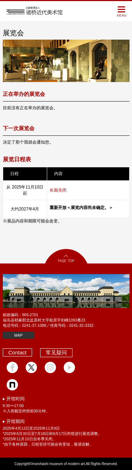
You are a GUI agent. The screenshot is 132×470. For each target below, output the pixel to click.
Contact (17, 352)
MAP (18, 335)
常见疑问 (56, 352)
